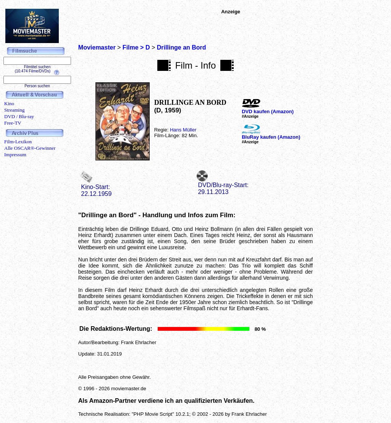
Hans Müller (183, 130)
